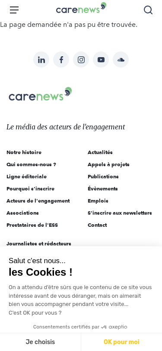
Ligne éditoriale (26, 176)
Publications (103, 176)
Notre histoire (23, 152)
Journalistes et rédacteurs (38, 243)
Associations (22, 212)
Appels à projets (109, 164)
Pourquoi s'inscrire (30, 188)
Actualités (100, 152)
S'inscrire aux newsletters (120, 212)
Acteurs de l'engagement (38, 200)
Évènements (103, 188)
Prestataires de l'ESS (32, 225)
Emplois (98, 200)
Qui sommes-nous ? (31, 164)
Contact (97, 225)
